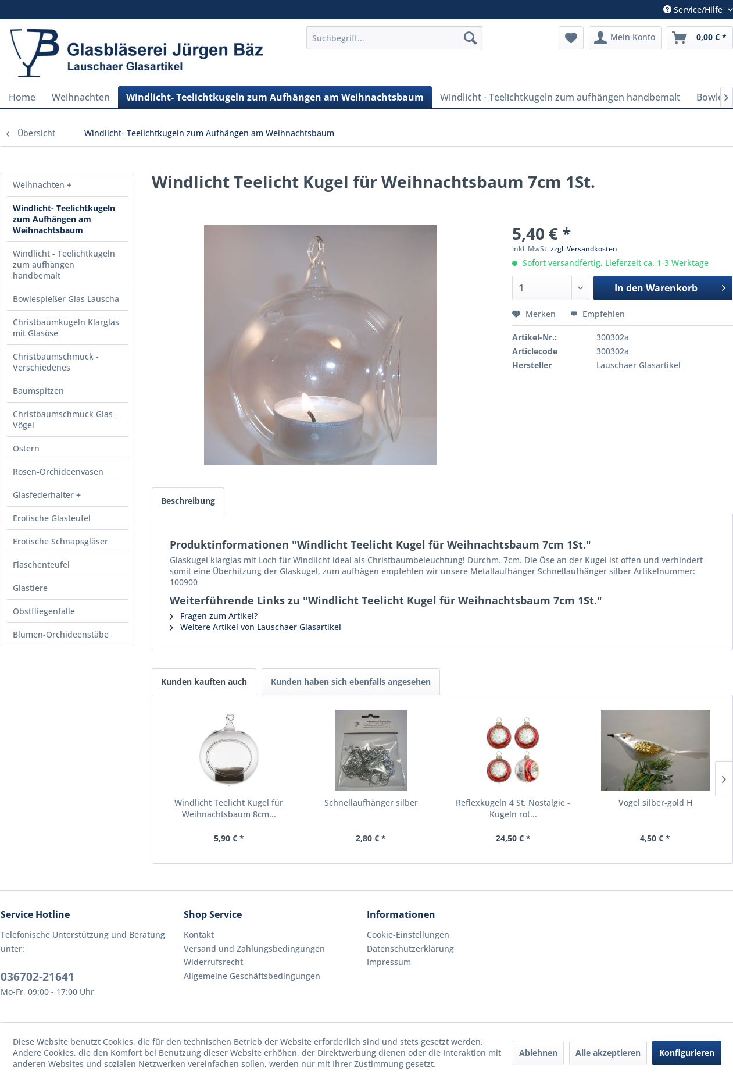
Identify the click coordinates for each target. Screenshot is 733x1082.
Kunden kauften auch (204, 681)
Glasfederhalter (44, 494)
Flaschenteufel (41, 564)
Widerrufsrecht (213, 961)
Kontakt (199, 934)
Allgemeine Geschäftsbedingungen (252, 975)
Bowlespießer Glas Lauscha (66, 298)
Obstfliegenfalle (44, 611)
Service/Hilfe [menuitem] (694, 9)
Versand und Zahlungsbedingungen (254, 948)
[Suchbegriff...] (394, 37)
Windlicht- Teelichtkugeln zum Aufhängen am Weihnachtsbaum (64, 219)
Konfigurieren (686, 1052)
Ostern (26, 448)
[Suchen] (470, 37)
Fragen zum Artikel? (214, 615)
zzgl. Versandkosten (583, 249)
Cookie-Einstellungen (408, 934)
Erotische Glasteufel (52, 518)
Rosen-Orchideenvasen (58, 471)
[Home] (22, 97)
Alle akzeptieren (608, 1052)
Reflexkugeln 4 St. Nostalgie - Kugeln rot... (513, 808)
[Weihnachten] (81, 97)
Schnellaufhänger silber (371, 802)
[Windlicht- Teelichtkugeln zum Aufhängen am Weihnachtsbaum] (275, 97)
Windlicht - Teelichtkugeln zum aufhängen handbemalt (64, 264)
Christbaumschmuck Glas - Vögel (65, 419)
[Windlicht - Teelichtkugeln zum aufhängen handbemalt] (560, 97)
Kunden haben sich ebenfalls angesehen (351, 681)
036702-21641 (37, 976)
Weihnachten (40, 184)
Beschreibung (188, 500)
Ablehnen (538, 1052)
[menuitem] (394, 37)
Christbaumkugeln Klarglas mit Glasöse (66, 327)
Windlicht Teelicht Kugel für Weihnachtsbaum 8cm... (228, 808)
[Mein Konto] (625, 37)
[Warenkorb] (700, 37)
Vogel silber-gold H (655, 802)
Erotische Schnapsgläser (60, 541)
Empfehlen (597, 313)
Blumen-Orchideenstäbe (61, 634)
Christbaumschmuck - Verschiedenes (56, 362)
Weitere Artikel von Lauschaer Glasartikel (255, 626)
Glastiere (30, 587)
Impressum (389, 961)
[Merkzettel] (571, 37)
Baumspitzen (38, 390)
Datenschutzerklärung (410, 948)
